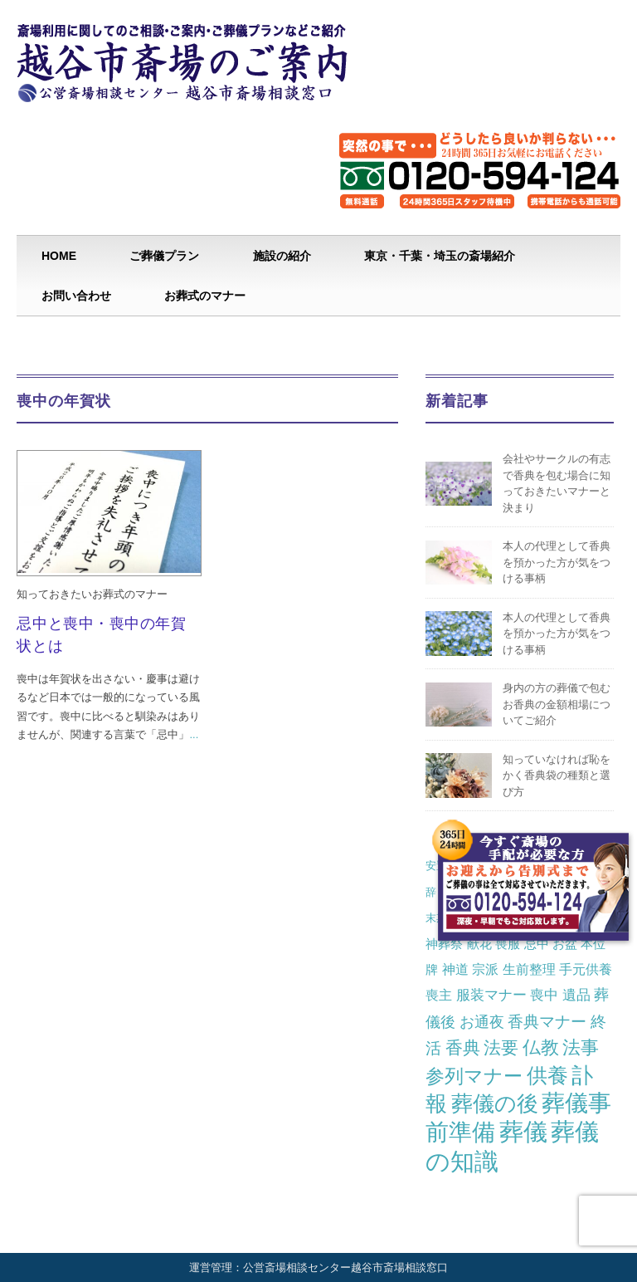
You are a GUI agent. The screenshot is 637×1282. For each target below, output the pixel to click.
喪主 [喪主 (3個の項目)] (438, 994)
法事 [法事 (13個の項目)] (580, 1047)
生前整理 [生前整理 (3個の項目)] (529, 969)
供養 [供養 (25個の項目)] (547, 1075)
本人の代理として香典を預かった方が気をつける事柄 (556, 562)
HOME (58, 255)
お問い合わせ (76, 295)
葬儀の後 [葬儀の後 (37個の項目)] (494, 1103)
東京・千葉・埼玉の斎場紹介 (439, 255)
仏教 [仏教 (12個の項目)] (541, 1047)
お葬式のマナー (205, 295)
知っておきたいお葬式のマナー (92, 594)
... (193, 734)
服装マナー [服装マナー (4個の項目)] (491, 994)
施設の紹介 (282, 255)
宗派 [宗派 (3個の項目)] (485, 969)
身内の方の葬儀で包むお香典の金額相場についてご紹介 (556, 704)
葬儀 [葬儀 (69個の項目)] (523, 1131)
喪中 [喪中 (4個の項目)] (544, 994)
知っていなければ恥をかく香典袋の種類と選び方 (556, 775)
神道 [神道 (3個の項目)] (455, 969)
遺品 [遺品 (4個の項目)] (576, 994)
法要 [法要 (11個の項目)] (501, 1048)
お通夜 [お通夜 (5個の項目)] (482, 1021)
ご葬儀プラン (164, 255)
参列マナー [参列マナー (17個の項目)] (474, 1076)
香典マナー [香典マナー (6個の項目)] (547, 1021)
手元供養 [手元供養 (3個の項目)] (585, 969)
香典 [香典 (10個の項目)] (462, 1047)
